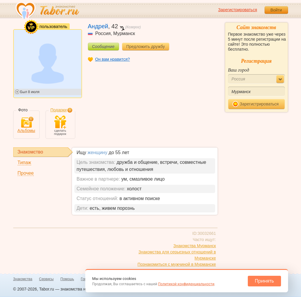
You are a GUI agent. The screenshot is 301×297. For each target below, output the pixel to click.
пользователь (46, 26)
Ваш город (238, 69)
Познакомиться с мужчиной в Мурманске (177, 264)
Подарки (59, 110)
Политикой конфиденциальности (186, 284)
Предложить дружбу (145, 46)
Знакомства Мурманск (194, 245)
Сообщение (103, 46)
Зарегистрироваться (237, 9)
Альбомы (26, 125)
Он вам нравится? (112, 59)
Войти (276, 10)
